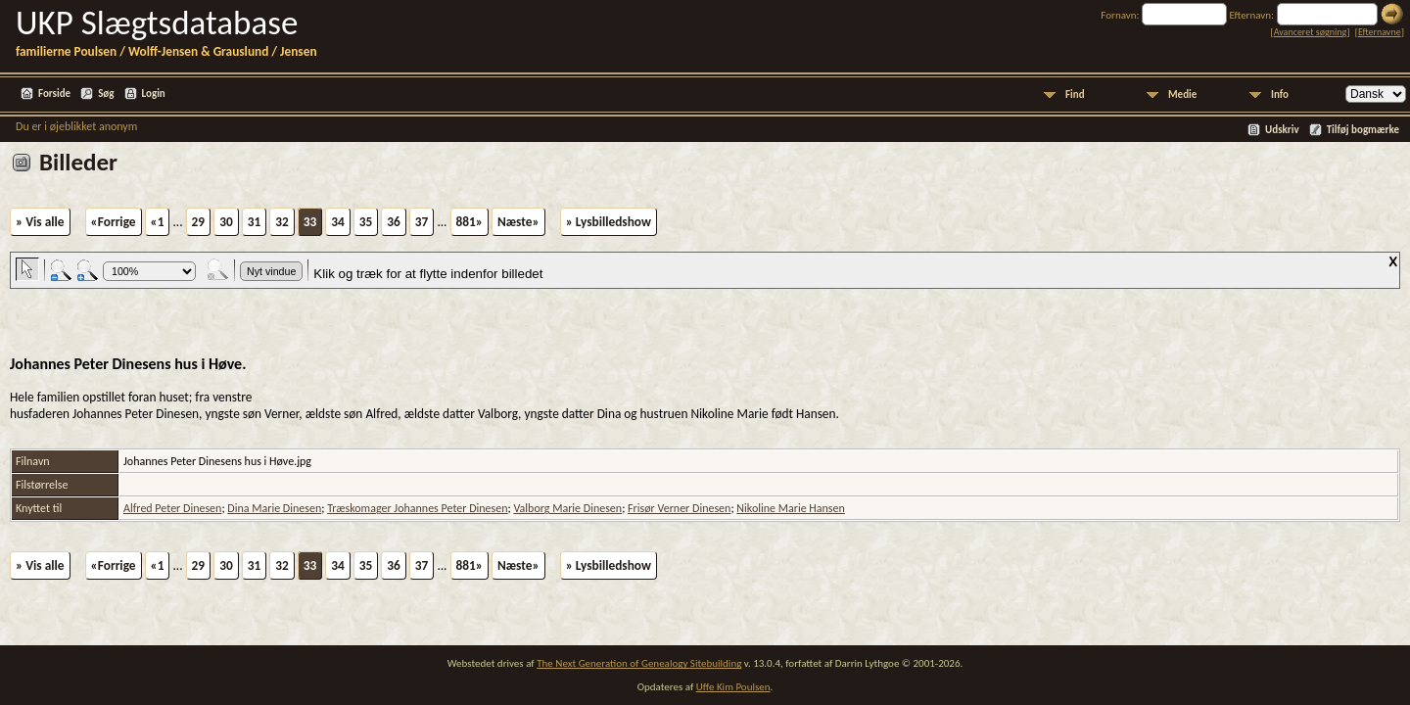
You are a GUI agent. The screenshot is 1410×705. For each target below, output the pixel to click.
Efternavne (1379, 31)
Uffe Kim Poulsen (733, 687)
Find (1075, 94)
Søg (106, 93)
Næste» (518, 221)
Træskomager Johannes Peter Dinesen (417, 508)
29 (199, 221)
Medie (1182, 94)
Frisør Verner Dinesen (679, 508)
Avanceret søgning (1310, 31)
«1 (157, 221)
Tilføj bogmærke (1363, 129)
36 (393, 221)
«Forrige (113, 221)
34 (338, 221)
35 (366, 221)
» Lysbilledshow (608, 221)
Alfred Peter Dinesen (172, 508)
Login (153, 93)
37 (422, 221)
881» (469, 221)
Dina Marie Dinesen (274, 508)
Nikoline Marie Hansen (790, 508)
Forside (54, 93)
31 (254, 221)
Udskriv (1282, 129)
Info (1280, 94)
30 (226, 221)
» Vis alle (40, 221)
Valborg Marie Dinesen (567, 508)
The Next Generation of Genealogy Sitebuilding (639, 663)
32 (282, 221)
